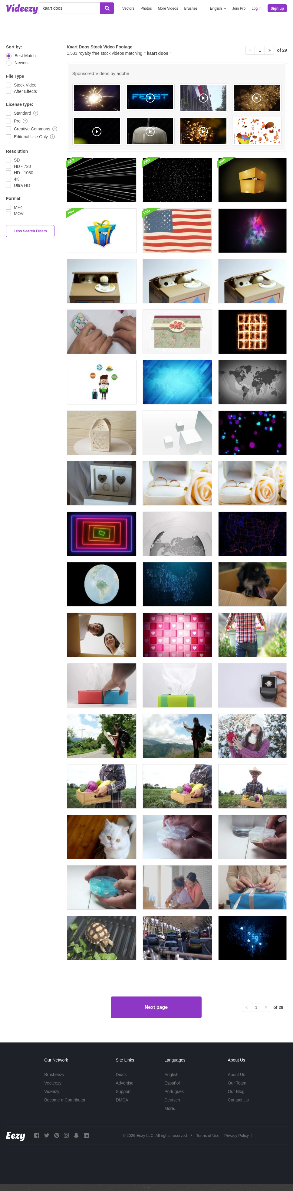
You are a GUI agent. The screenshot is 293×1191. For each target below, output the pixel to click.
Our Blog (236, 1091)
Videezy (51, 1091)
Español (172, 1083)
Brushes (191, 8)
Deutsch (172, 1100)
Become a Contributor (64, 1100)
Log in (257, 8)
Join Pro (238, 8)
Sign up (277, 8)
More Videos (168, 8)
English (171, 1074)
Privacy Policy (236, 1135)
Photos (146, 8)
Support (123, 1091)
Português (174, 1091)
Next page (156, 1007)
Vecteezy (52, 1083)
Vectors (128, 8)
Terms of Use (207, 1135)
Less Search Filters (30, 231)
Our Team (237, 1083)
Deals (121, 1074)
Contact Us (238, 1100)
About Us (236, 1074)
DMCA (122, 1100)
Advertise (124, 1083)
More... (171, 1108)
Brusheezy (54, 1074)
